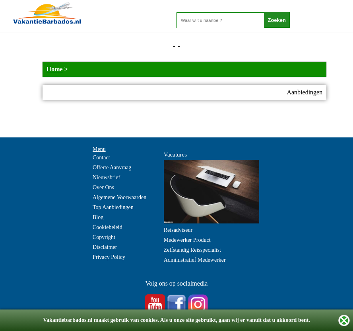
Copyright (104, 237)
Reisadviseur (178, 230)
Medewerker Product (187, 240)
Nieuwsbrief (106, 177)
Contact (101, 158)
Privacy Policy (109, 257)
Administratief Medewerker (195, 260)
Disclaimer (105, 247)
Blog (98, 217)
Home (55, 69)
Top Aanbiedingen (113, 207)
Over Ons (103, 187)
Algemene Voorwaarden (119, 197)
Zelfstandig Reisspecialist (192, 250)
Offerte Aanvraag (112, 167)
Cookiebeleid (107, 227)
